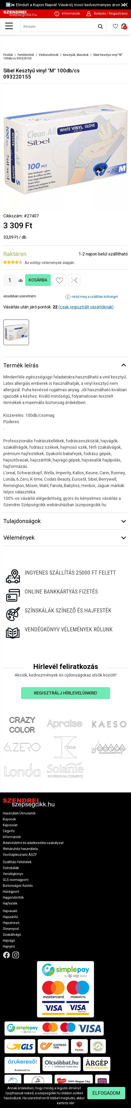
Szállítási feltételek (17, 862)
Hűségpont (11, 891)
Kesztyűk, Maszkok (76, 55)
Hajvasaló (10, 911)
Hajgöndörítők (13, 897)
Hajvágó (9, 940)
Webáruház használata (20, 849)
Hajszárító (10, 917)
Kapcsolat (10, 825)
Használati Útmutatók (19, 813)
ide (71, 1103)
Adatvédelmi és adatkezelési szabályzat (33, 843)
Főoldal (8, 55)
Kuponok (9, 819)
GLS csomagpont (15, 880)
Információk (12, 837)
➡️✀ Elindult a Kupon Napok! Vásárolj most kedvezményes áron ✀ (65, 4)
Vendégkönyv (13, 874)
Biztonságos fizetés (18, 886)
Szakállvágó (12, 935)
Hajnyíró (9, 946)
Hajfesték (10, 903)
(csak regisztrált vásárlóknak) (86, 306)
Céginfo (9, 831)
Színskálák (11, 868)
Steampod (11, 929)
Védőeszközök (48, 55)
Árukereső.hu (22, 1070)
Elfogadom (106, 1093)
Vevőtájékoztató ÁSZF (20, 855)
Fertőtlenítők (26, 55)
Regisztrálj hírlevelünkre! (65, 692)
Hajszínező (11, 923)
